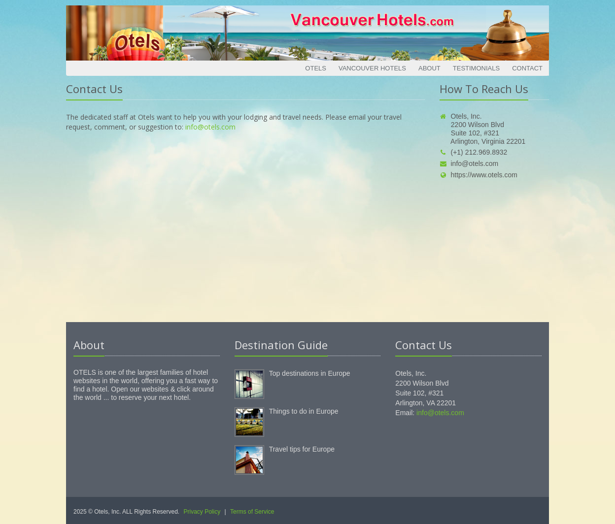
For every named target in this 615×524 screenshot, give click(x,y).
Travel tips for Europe (302, 449)
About (429, 68)
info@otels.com (210, 126)
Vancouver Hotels (372, 68)
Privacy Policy (202, 511)
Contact (527, 68)
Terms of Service (252, 511)
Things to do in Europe (304, 411)
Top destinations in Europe (309, 373)
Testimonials (476, 68)
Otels (315, 68)
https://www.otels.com (478, 175)
